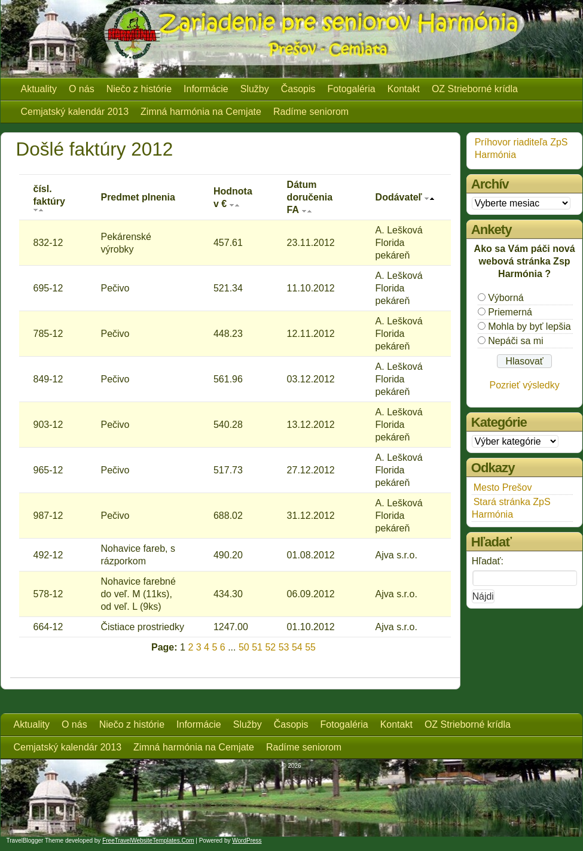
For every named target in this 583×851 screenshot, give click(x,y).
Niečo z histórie (139, 89)
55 (310, 647)
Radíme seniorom (311, 112)
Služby (254, 89)
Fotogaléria (352, 89)
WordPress (246, 840)
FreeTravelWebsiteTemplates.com (148, 840)
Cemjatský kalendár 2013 (75, 112)
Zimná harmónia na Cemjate (201, 112)
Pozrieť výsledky (525, 385)
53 (284, 647)
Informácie (206, 89)
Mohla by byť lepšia (529, 326)
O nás (81, 89)
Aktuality (39, 89)
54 (297, 647)
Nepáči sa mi (515, 341)
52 (270, 647)
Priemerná (510, 312)
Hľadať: (487, 561)
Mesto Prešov (503, 487)
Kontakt (403, 89)
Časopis (298, 89)
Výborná (506, 298)
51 (257, 647)
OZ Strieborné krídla (475, 89)
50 (244, 647)
